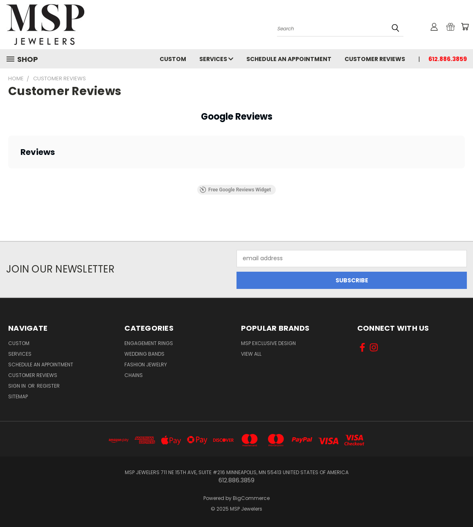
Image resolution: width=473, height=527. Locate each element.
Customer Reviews (375, 59)
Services (216, 59)
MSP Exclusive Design (268, 343)
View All (251, 353)
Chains (133, 375)
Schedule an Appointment (288, 59)
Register (48, 385)
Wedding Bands (144, 353)
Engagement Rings (148, 343)
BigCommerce (251, 498)
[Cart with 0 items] (465, 27)
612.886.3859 (447, 59)
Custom (173, 59)
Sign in (17, 385)
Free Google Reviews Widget (235, 189)
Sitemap (18, 396)
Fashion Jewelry (145, 364)
